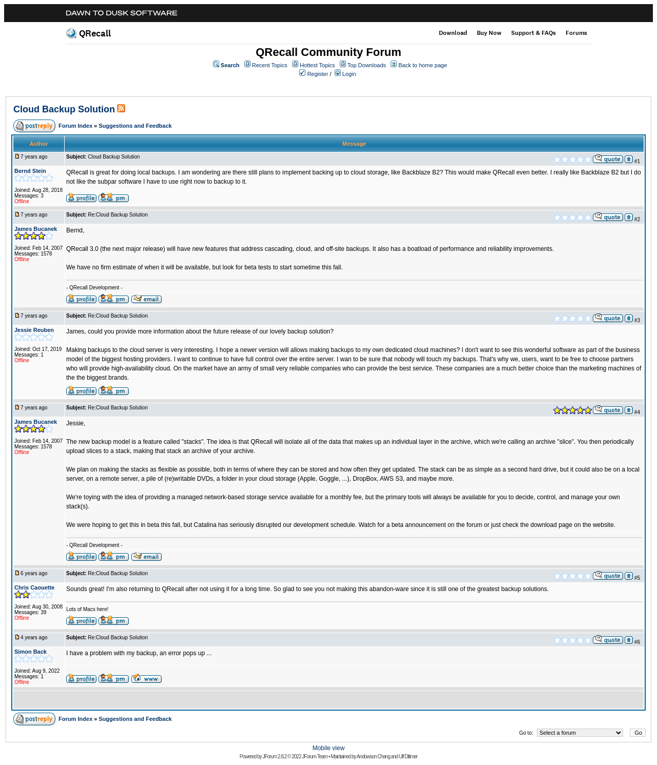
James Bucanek (35, 229)
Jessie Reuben (34, 330)
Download (453, 33)
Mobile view (329, 748)
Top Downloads (366, 65)
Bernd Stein (30, 171)
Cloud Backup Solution (64, 109)
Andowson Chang (373, 756)
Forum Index (75, 126)
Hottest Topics (317, 65)
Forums (576, 33)
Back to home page (422, 65)
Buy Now (489, 33)
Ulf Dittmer (408, 756)
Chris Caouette (34, 587)
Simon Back (30, 652)
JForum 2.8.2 (274, 756)
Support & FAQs (533, 33)
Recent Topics (269, 65)
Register (317, 74)
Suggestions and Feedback (135, 126)
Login (349, 74)
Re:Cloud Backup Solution (118, 215)
